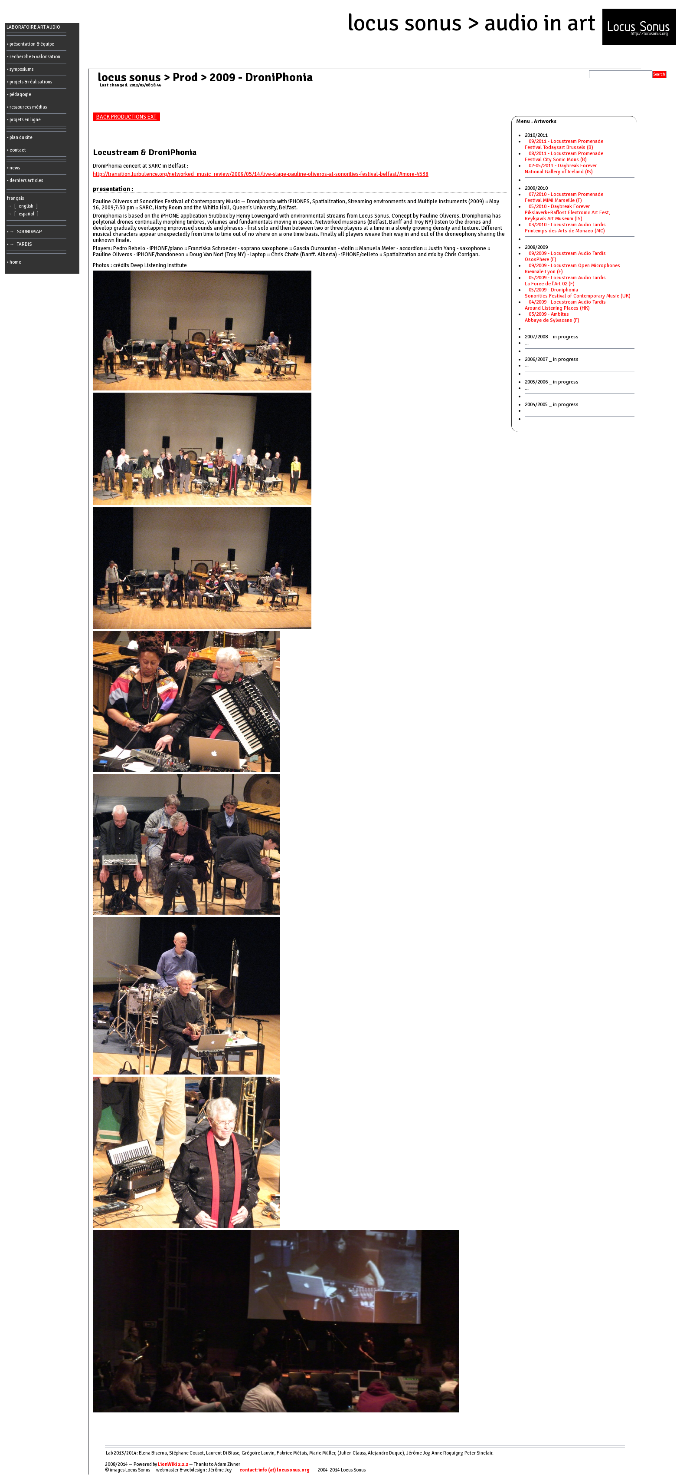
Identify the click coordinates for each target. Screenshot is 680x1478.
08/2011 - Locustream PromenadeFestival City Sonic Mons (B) (564, 156)
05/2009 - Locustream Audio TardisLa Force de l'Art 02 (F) (565, 280)
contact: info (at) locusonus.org (274, 1470)
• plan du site (20, 137)
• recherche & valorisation (33, 57)
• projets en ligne (24, 119)
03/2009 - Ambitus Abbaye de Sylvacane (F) (553, 317)
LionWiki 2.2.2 (173, 1464)
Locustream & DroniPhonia (144, 152)
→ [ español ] (23, 214)
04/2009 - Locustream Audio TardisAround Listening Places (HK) (565, 305)
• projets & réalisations (29, 82)
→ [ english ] (23, 206)
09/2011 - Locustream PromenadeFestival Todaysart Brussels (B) (564, 144)
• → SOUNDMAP (25, 232)
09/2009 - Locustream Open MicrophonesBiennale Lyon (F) (572, 268)
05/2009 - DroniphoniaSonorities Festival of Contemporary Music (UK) (579, 293)
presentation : (113, 189)
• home (14, 262)
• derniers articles (25, 180)
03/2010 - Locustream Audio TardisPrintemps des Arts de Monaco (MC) (567, 228)
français (15, 198)
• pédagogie (19, 94)
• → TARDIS (20, 244)
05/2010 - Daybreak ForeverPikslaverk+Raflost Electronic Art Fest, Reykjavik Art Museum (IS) (567, 212)
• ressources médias (27, 107)
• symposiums (20, 69)
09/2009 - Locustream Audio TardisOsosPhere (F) (565, 256)
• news (13, 168)
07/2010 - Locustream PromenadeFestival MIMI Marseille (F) (564, 197)
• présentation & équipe (30, 44)
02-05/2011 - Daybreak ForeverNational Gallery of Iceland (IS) (561, 168)
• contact (16, 150)
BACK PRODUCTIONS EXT (126, 116)
